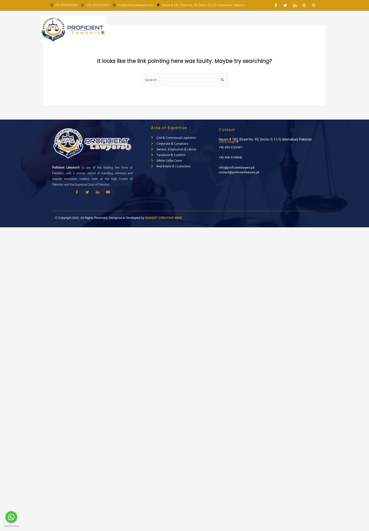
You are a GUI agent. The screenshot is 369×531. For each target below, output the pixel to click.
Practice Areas (214, 29)
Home (143, 29)
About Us (162, 29)
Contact (273, 29)
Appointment (315, 29)
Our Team (185, 29)
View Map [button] (240, 141)
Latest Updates (246, 29)
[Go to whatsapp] (11, 517)
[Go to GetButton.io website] (11, 526)
